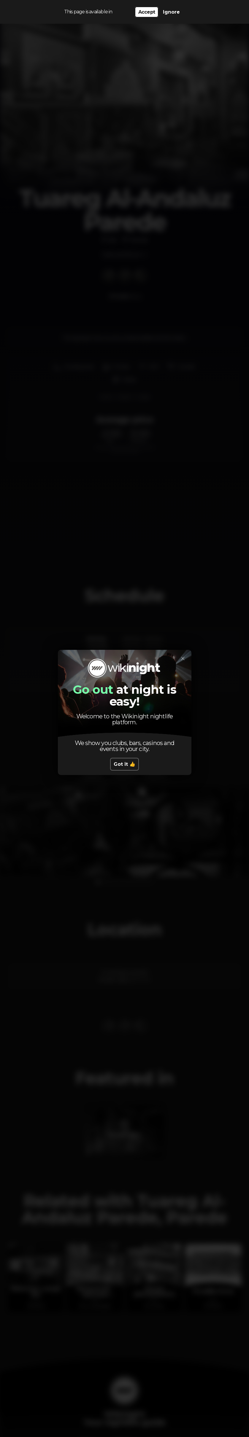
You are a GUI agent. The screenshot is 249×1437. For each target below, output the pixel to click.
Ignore (171, 12)
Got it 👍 (124, 764)
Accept (146, 12)
